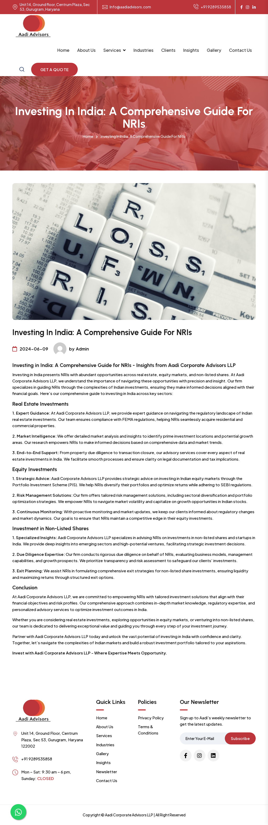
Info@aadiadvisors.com (130, 7)
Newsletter (106, 771)
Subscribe (240, 738)
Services (112, 50)
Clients (168, 50)
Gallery (214, 50)
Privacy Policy (151, 717)
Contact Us (240, 50)
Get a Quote (54, 69)
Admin (82, 349)
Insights (191, 50)
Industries (143, 50)
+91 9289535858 (212, 7)
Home (63, 50)
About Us (86, 50)
